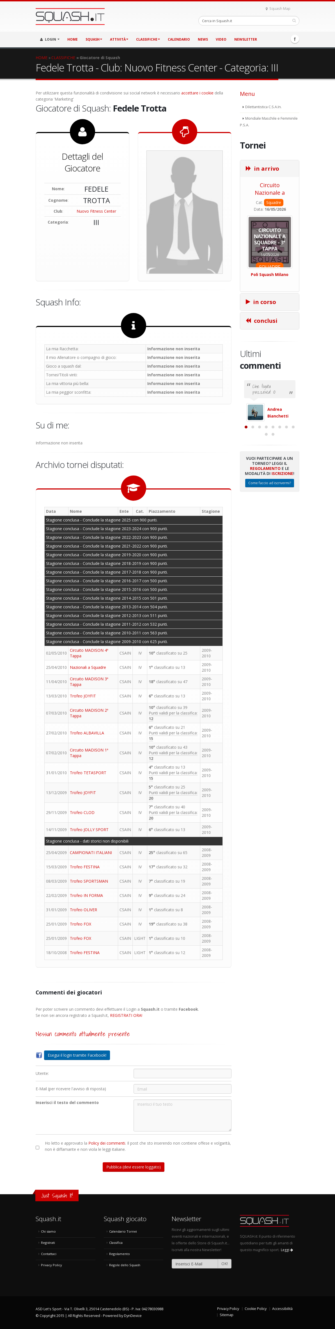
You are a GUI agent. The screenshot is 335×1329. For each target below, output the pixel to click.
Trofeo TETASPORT (88, 772)
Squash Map (278, 8)
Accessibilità (282, 1308)
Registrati (48, 1242)
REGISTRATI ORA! (126, 1015)
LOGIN (49, 39)
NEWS (203, 39)
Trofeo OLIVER (83, 909)
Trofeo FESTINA (85, 866)
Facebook (295, 39)
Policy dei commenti (106, 1143)
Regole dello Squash (124, 1265)
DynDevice (133, 1315)
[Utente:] (182, 1073)
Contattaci (48, 1254)
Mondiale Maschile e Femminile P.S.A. (269, 121)
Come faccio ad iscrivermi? (269, 538)
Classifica (116, 1242)
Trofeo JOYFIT (83, 696)
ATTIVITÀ (119, 39)
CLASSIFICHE (148, 39)
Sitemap (226, 1314)
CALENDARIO (179, 39)
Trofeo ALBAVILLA (87, 733)
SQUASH (94, 39)
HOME (72, 39)
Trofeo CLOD (82, 812)
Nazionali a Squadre (88, 667)
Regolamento (265, 524)
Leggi (287, 1249)
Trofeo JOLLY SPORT (89, 829)
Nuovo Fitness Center (96, 211)
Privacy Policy (51, 1265)
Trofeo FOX (80, 924)
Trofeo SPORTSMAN (89, 881)
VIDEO (221, 39)
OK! (224, 1263)
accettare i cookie (197, 93)
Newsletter (245, 39)
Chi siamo (48, 1231)
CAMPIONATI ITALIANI (91, 852)
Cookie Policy (256, 1308)
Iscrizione (282, 529)
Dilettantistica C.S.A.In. (263, 107)
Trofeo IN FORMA (86, 895)
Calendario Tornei (123, 1231)
